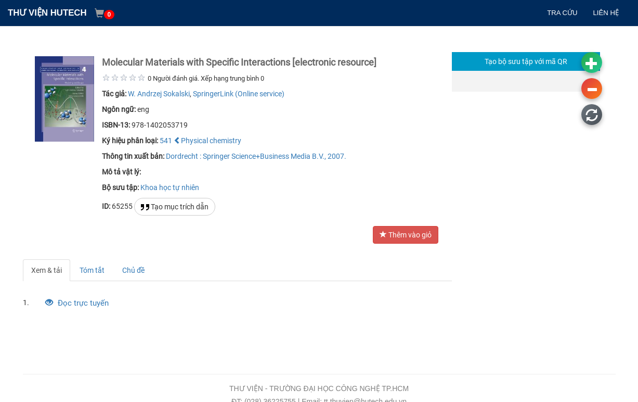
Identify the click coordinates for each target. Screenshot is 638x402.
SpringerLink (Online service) (238, 94)
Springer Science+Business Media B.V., (264, 156)
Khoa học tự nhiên (169, 187)
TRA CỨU (562, 13)
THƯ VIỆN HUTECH (47, 13)
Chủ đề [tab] (133, 270)
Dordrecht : (183, 156)
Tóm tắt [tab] (92, 270)
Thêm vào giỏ (406, 235)
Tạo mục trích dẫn (175, 207)
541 (166, 140)
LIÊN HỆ (606, 13)
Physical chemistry (207, 140)
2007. (337, 156)
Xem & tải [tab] (46, 270)
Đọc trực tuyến (77, 303)
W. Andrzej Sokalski (159, 94)
